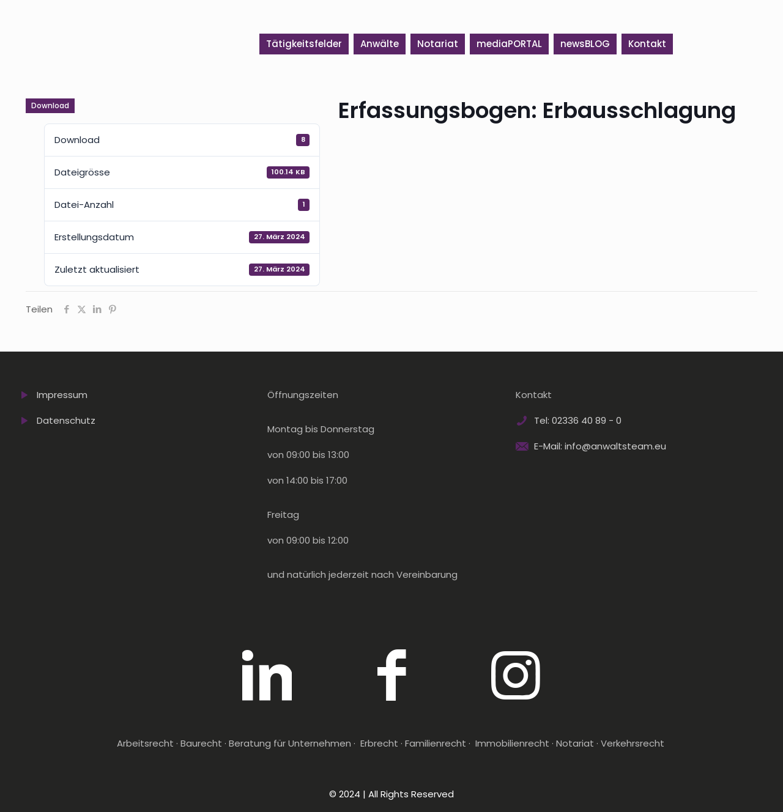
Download (50, 105)
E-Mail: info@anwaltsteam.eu (600, 446)
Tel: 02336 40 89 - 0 (578, 420)
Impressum (62, 394)
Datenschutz (66, 420)
